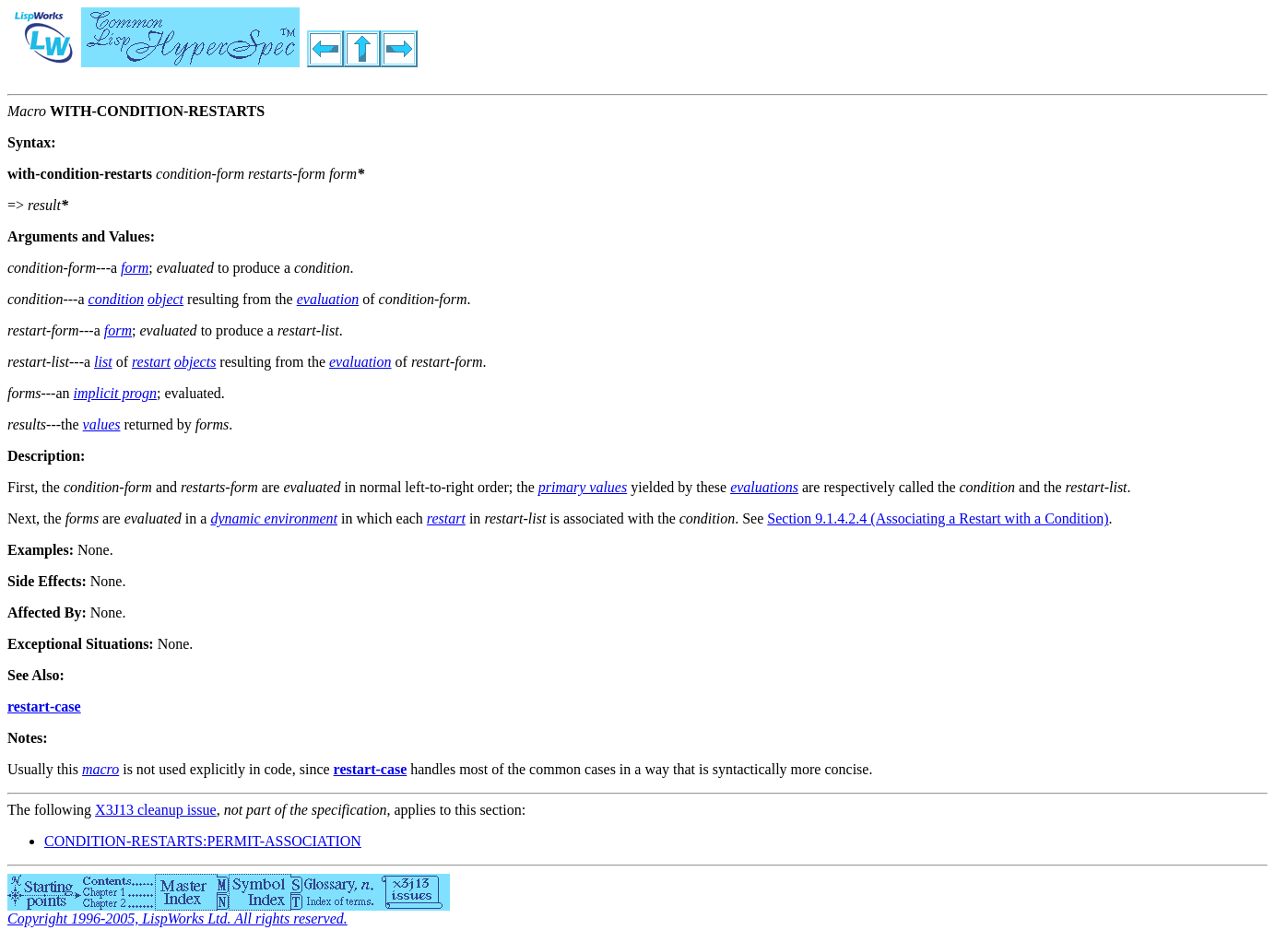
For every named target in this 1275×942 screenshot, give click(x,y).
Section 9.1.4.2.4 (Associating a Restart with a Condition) (937, 518)
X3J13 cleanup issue (156, 810)
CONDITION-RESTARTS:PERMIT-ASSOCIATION (202, 841)
